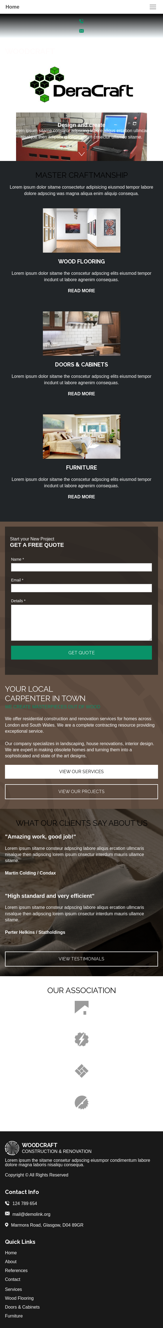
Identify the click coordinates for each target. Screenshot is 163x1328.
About (11, 1261)
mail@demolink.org (31, 1214)
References (16, 1270)
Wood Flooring (19, 1298)
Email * (17, 580)
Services (13, 1289)
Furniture (14, 1316)
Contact (12, 1279)
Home (11, 1252)
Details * (18, 601)
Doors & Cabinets (22, 1307)
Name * (17, 559)
